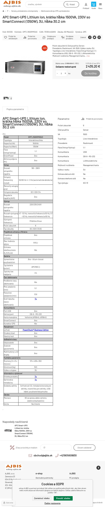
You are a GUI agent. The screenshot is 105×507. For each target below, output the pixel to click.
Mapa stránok (96, 502)
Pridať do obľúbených (13, 37)
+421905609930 (68, 455)
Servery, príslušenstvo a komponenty (24, 11)
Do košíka (91, 73)
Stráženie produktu (69, 37)
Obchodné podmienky (44, 478)
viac (88, 56)
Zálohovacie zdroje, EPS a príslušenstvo (55, 11)
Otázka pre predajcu (51, 37)
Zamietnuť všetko (41, 498)
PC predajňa (74, 478)
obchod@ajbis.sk (42, 455)
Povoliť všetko (63, 498)
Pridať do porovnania (32, 37)
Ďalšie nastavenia (52, 503)
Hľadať (72, 4)
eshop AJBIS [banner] (14, 3)
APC (84, 32)
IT (7, 11)
